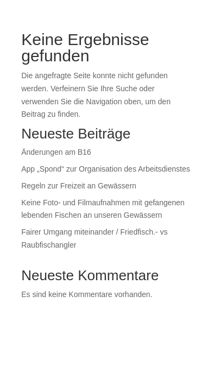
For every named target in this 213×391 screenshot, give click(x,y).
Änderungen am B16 (56, 152)
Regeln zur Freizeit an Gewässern (78, 185)
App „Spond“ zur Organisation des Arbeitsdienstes (105, 169)
